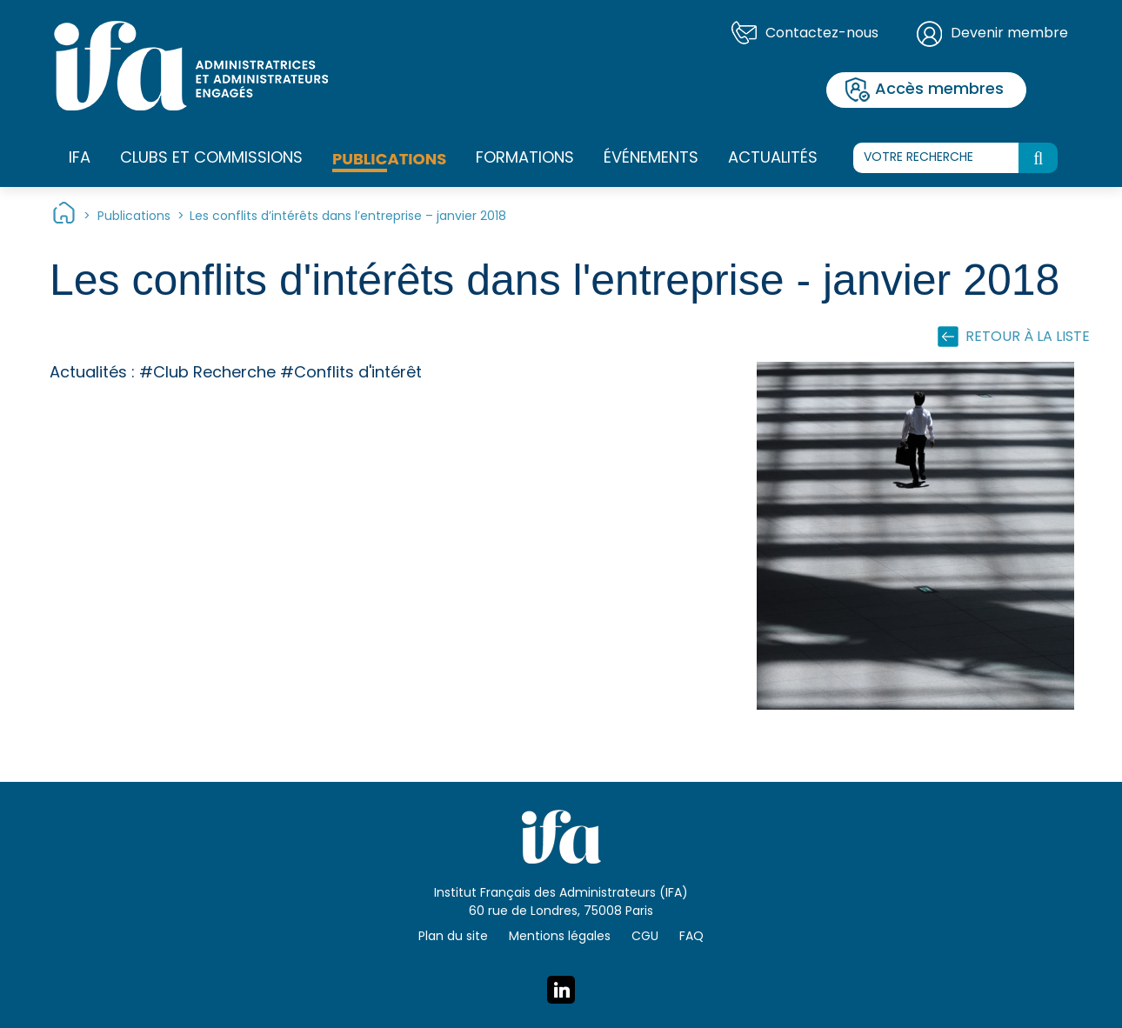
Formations (525, 159)
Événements (651, 158)
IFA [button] (79, 159)
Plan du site (453, 937)
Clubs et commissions (211, 158)
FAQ (691, 937)
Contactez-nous (821, 34)
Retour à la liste (1027, 337)
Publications (389, 159)
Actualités (773, 158)
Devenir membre (1009, 34)
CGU (644, 937)
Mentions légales (560, 937)
